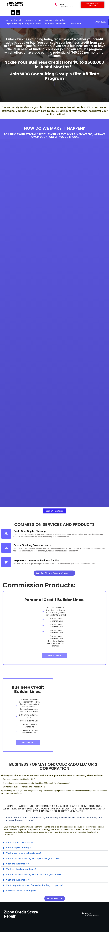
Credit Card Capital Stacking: (29, 531)
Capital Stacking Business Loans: (32, 545)
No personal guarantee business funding (36, 560)
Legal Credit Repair (13, 20)
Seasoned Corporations (55, 23)
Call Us (61, 5)
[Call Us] (56, 4)
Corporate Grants (33, 23)
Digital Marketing (14, 23)
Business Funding (33, 20)
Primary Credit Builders (55, 20)
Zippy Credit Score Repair (32, 3)
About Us (75, 23)
